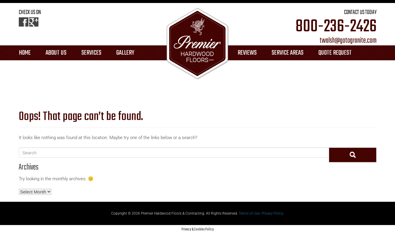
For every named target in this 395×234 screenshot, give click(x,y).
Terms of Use (249, 213)
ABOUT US (56, 52)
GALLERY (125, 52)
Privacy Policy (272, 213)
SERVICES (91, 52)
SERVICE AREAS (287, 52)
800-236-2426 (336, 26)
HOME (25, 52)
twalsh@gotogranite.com (348, 40)
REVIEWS (247, 52)
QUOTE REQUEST (335, 52)
